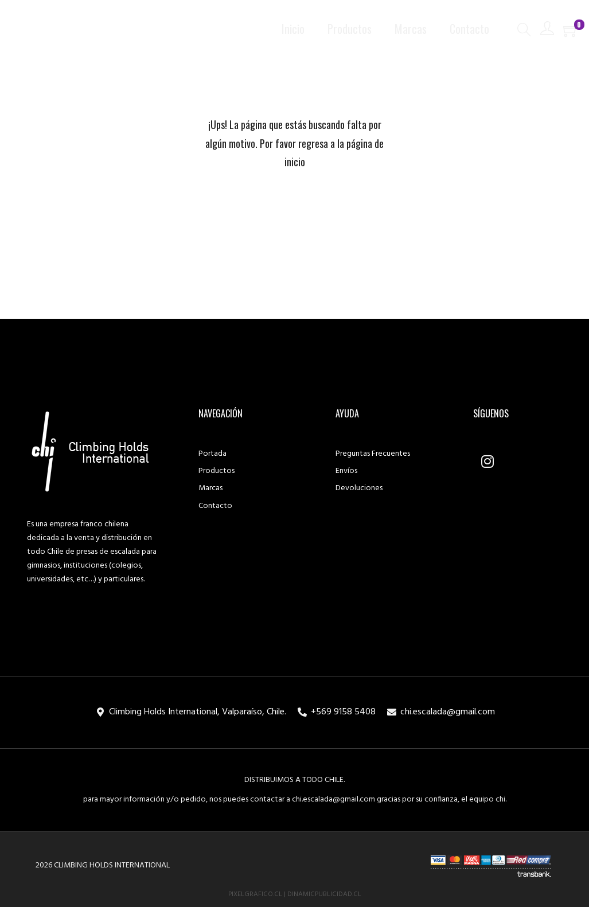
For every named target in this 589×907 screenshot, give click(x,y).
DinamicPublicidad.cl (324, 894)
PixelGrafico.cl (255, 894)
